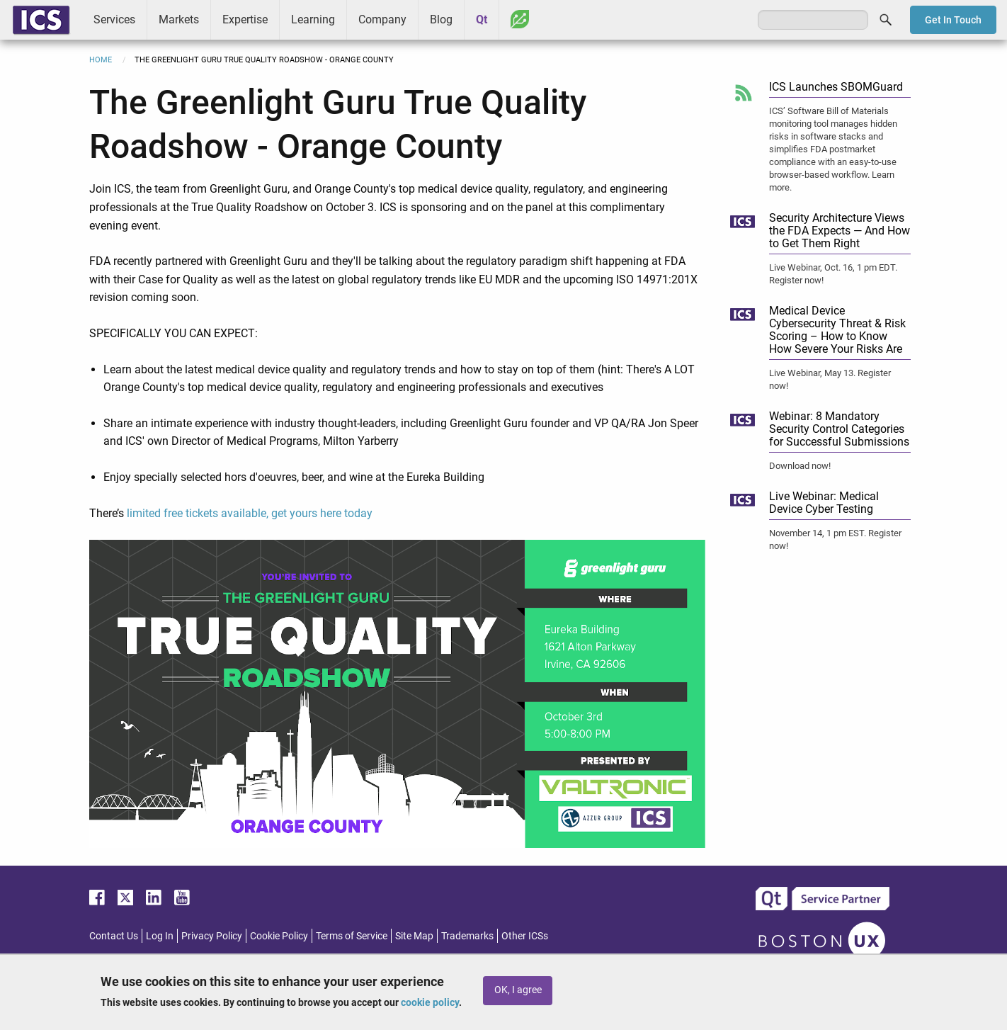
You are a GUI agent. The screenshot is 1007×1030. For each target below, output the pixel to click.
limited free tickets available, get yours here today (249, 513)
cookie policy (430, 1002)
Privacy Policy (211, 935)
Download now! (800, 465)
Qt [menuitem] (481, 19)
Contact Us (113, 935)
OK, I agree (518, 990)
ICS (41, 20)
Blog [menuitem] (441, 19)
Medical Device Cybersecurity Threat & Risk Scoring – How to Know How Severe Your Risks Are (837, 330)
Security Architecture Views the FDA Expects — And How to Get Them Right (839, 230)
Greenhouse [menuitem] (520, 19)
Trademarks (467, 935)
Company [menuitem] (382, 19)
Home (100, 59)
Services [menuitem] (114, 19)
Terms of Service (351, 935)
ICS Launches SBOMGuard (836, 87)
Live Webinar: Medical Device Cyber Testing (824, 502)
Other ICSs (524, 935)
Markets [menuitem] (179, 19)
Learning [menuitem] (313, 19)
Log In (159, 935)
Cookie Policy (279, 935)
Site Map (414, 935)
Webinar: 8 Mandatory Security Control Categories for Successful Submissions (839, 428)
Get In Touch (953, 20)
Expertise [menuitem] (245, 19)
